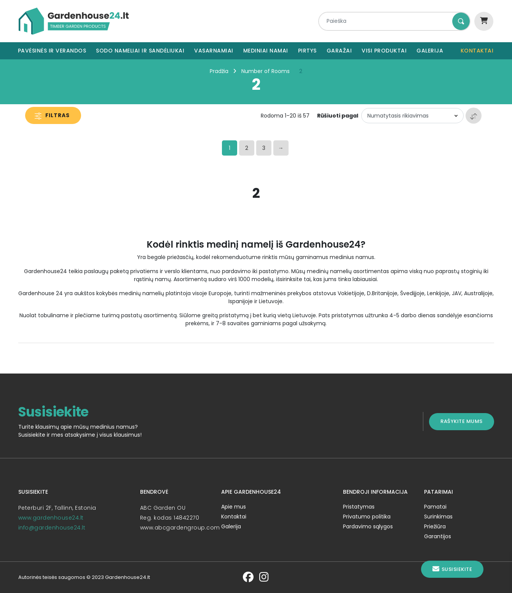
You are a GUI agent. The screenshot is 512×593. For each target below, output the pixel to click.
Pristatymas (359, 506)
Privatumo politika (367, 516)
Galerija (429, 50)
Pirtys (307, 50)
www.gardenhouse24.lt (51, 517)
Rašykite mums (461, 421)
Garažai (339, 50)
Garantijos (437, 536)
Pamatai (435, 506)
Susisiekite (452, 569)
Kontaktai (477, 50)
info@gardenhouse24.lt (52, 527)
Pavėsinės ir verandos (52, 50)
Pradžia (219, 71)
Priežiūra (435, 526)
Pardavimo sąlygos (368, 526)
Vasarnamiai (213, 50)
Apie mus (233, 506)
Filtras (52, 115)
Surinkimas (438, 516)
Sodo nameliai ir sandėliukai (140, 50)
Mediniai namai (265, 50)
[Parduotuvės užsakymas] (412, 115)
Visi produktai (384, 50)
